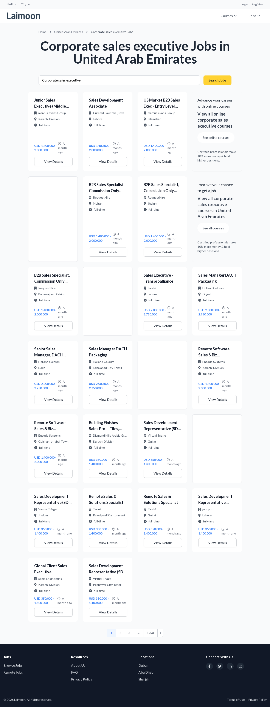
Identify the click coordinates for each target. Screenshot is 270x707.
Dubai (142, 665)
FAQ (74, 672)
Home (43, 32)
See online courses (216, 137)
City (26, 4)
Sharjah (143, 679)
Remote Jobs (13, 672)
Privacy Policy (81, 679)
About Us (78, 665)
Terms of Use (236, 699)
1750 (150, 633)
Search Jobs (217, 80)
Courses (229, 16)
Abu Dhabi (146, 672)
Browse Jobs (13, 665)
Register (257, 4)
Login (244, 4)
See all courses (213, 228)
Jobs (255, 16)
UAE (12, 4)
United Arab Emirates (68, 32)
